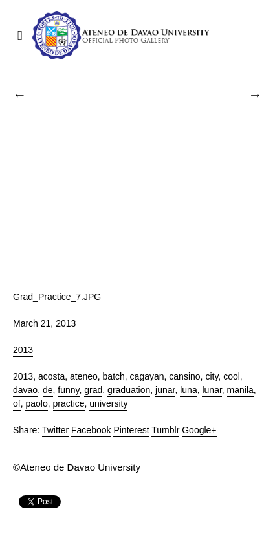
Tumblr (165, 430)
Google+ (199, 430)
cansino (184, 376)
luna (188, 390)
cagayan (147, 376)
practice (69, 403)
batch (114, 376)
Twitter (55, 430)
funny (68, 390)
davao (25, 390)
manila (240, 390)
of (17, 403)
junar (165, 390)
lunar (211, 390)
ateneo (84, 376)
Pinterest (131, 430)
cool (231, 376)
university (108, 403)
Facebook (91, 430)
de (48, 390)
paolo (36, 403)
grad (93, 390)
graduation (128, 390)
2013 (23, 350)
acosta (51, 376)
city (211, 376)
